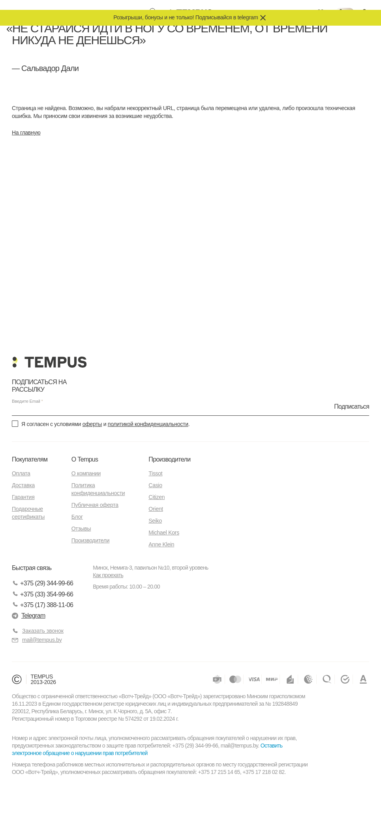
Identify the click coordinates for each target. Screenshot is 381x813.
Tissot (155, 473)
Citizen (156, 497)
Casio (155, 485)
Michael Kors (163, 532)
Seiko (155, 521)
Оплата (21, 473)
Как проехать (108, 575)
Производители (90, 540)
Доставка (23, 485)
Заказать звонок (43, 631)
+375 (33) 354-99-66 (42, 594)
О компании (86, 473)
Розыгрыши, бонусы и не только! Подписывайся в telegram (185, 17)
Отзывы (81, 528)
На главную (26, 132)
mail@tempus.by (37, 640)
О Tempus (84, 459)
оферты (92, 424)
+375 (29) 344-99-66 (42, 583)
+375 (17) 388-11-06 (42, 605)
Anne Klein (161, 544)
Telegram (28, 615)
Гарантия (23, 497)
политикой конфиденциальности (148, 424)
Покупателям (29, 459)
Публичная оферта (94, 505)
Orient (155, 509)
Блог (77, 517)
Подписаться (351, 406)
